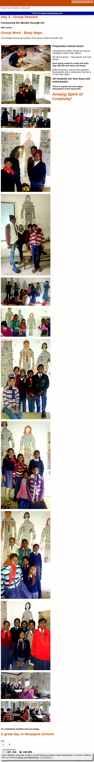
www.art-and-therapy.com (51, 13)
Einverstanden (46, 758)
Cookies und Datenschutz (27, 757)
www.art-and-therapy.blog (82, 2)
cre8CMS (89, 761)
